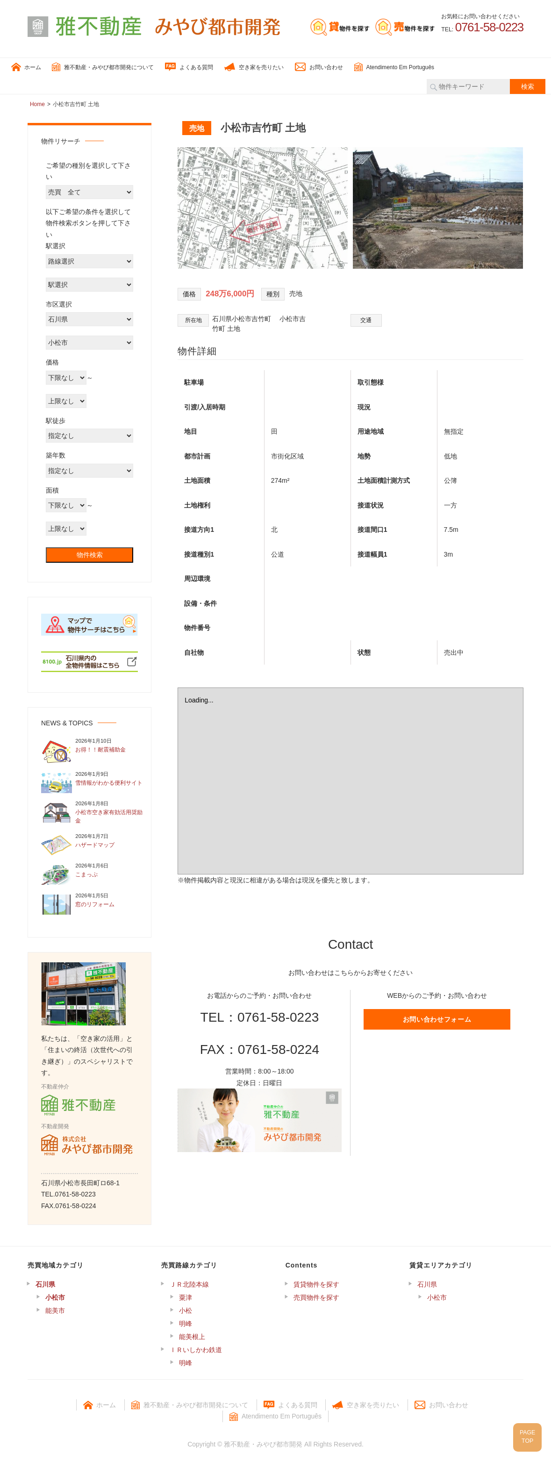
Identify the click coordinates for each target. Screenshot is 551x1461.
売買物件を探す (316, 1295)
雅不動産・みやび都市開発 (263, 1442)
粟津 (185, 1295)
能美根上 (192, 1335)
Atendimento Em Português (394, 65)
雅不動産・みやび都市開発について (103, 65)
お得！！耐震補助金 (100, 748)
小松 (185, 1308)
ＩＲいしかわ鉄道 (196, 1348)
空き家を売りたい (254, 65)
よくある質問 (189, 65)
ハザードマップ (94, 843)
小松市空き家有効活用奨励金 (109, 815)
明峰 (185, 1321)
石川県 (45, 1282)
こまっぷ (86, 873)
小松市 (55, 1295)
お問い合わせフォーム (437, 1017)
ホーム (26, 65)
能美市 (55, 1308)
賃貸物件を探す (316, 1282)
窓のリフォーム (94, 902)
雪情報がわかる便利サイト (109, 781)
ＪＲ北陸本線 (189, 1282)
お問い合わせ (319, 65)
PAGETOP (524, 1432)
